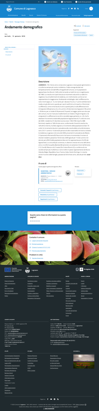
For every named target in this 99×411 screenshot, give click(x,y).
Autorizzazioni (31, 291)
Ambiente (30, 283)
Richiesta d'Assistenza (10, 370)
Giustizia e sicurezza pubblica (53, 281)
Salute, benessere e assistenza (54, 288)
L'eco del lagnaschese (71, 311)
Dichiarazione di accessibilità (12, 358)
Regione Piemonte (32, 356)
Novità (11, 22)
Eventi (82, 281)
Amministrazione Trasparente (12, 356)
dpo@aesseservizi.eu (59, 342)
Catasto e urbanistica (33, 293)
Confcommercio (54, 368)
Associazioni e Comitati (87, 298)
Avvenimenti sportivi (71, 291)
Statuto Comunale (9, 375)
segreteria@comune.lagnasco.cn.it (53, 181)
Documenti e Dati (9, 288)
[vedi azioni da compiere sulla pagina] (86, 26)
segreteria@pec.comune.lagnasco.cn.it (18, 333)
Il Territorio (83, 286)
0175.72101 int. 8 (52, 179)
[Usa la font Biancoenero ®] (50, 2)
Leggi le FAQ (8, 363)
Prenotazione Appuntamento (12, 366)
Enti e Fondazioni (9, 291)
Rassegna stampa (70, 293)
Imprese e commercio (51, 283)
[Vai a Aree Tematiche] (66, 2)
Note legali (7, 380)
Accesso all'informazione (62, 15)
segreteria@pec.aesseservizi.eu (61, 344)
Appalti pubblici (31, 288)
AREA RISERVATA (48, 409)
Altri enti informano (71, 301)
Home (6, 22)
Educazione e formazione (34, 298)
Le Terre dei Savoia (55, 363)
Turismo (48, 293)
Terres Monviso (54, 356)
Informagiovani (69, 303)
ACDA (29, 368)
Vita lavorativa (50, 296)
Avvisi (67, 315)
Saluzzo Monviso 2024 (56, 366)
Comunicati (68, 313)
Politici (6, 296)
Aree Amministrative (10, 283)
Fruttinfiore (30, 363)
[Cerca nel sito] (91, 8)
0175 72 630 (10, 327)
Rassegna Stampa (19, 22)
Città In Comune (80, 404)
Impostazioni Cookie (10, 383)
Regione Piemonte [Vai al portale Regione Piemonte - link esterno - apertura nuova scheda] (10, 2)
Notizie (67, 281)
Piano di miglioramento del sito (12, 361)
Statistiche (7, 390)
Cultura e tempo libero (33, 296)
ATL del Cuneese (54, 361)
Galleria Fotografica (86, 288)
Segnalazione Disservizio (11, 368)
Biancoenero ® (55, 407)
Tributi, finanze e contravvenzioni (54, 291)
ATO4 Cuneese (31, 370)
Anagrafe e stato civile (33, 286)
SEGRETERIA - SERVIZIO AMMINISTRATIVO (48, 172)
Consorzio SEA (31, 366)
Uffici (6, 286)
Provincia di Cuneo (32, 358)
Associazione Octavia (55, 358)
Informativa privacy (10, 378)
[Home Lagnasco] (21, 8)
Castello (68, 288)
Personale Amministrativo (11, 293)
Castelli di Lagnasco (33, 361)
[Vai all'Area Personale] (83, 2)
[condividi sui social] (77, 26)
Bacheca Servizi (9, 373)
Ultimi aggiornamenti (10, 388)
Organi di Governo (9, 281)
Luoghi (82, 283)
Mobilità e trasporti (51, 286)
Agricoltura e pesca (32, 281)
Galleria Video (84, 291)
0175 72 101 (10, 326)
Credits (6, 385)
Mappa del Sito (8, 393)
